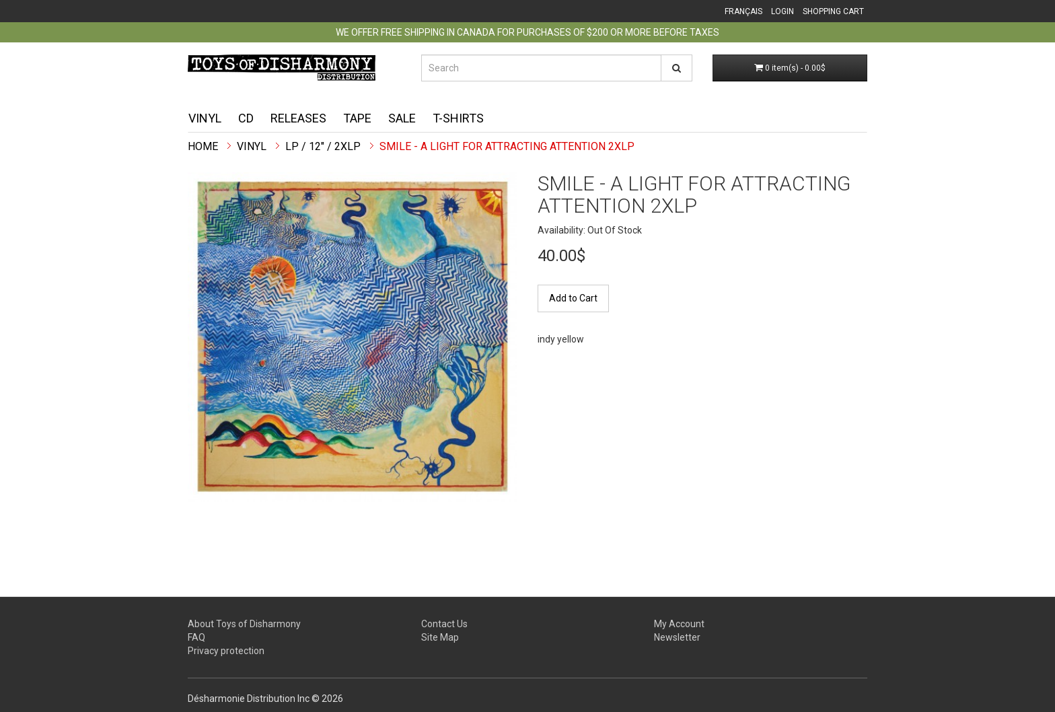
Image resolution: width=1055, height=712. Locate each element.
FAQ (196, 637)
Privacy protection (226, 650)
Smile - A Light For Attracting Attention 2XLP (506, 146)
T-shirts (458, 118)
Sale (402, 118)
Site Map (440, 637)
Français (743, 11)
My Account (679, 623)
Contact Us (444, 623)
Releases (298, 118)
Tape (357, 118)
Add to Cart (573, 298)
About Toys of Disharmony (244, 623)
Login (782, 11)
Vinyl (204, 118)
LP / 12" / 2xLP (323, 146)
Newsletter (677, 637)
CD (246, 118)
